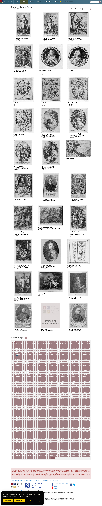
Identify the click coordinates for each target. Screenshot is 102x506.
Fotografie (48, 1)
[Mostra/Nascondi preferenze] (28, 501)
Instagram (55, 486)
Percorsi (58, 1)
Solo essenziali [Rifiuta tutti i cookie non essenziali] (19, 500)
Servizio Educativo (57, 485)
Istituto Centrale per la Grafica (18, 480)
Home (17, 1)
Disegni (39, 1)
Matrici (31, 1)
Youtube (54, 488)
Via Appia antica (69, 1)
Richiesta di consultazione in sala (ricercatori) (36, 480)
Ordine (72, 8)
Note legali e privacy (57, 480)
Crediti (49, 480)
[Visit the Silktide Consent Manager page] (39, 500)
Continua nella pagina (16, 337)
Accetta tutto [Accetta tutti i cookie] (8, 500)
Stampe (24, 1)
